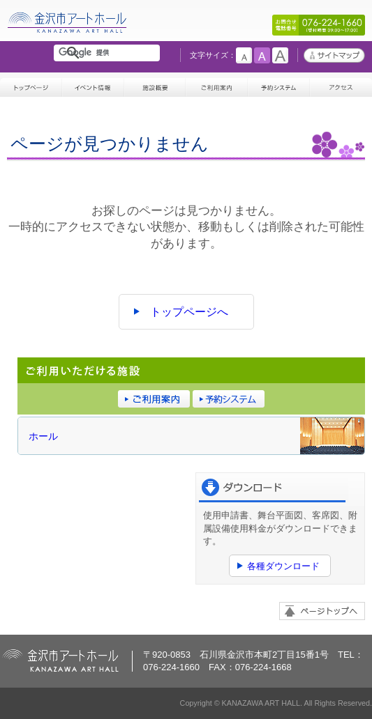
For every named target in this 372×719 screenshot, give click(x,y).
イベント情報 (93, 84)
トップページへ (189, 312)
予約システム (279, 84)
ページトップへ (322, 611)
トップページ (31, 84)
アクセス (341, 84)
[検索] (109, 53)
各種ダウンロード (283, 566)
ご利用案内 (217, 84)
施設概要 (155, 84)
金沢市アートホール (67, 33)
